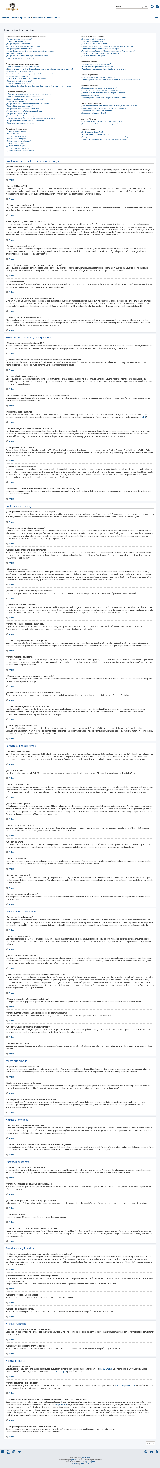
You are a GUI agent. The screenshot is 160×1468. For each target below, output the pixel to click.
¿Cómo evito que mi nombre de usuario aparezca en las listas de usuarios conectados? (39, 69)
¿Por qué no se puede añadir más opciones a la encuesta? (28, 104)
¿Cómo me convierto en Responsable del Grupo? (100, 48)
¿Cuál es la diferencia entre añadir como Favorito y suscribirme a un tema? (110, 106)
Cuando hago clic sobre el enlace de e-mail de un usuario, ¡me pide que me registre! (38, 86)
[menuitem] (152, 7)
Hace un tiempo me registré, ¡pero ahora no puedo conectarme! (30, 51)
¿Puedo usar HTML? (13, 134)
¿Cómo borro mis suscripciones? (93, 113)
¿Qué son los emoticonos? (16, 136)
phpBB (143, 417)
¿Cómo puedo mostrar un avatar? (19, 81)
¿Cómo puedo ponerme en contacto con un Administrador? (104, 139)
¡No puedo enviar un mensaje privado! (96, 64)
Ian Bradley (86, 1458)
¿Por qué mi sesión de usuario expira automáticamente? (27, 56)
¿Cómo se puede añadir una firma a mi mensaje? (25, 99)
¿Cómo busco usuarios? (90, 95)
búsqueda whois (61, 1404)
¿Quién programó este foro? (92, 132)
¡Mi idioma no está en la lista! (17, 76)
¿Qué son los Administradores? (93, 39)
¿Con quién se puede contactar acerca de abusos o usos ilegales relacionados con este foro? (116, 137)
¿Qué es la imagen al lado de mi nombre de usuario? (26, 79)
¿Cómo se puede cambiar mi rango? (20, 83)
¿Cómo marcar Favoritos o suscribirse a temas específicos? (104, 108)
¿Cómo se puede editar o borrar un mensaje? (23, 96)
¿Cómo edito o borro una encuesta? (19, 106)
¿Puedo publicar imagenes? (16, 138)
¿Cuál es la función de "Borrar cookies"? (21, 58)
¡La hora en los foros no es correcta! (19, 71)
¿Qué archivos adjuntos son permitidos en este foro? (101, 121)
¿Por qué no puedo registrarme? (18, 44)
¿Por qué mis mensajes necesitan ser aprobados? (25, 121)
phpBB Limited (105, 1369)
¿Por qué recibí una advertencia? (18, 113)
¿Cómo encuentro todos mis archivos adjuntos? (99, 124)
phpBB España (90, 1462)
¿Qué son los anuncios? (15, 143)
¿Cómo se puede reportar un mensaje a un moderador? (27, 116)
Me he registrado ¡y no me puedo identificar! (23, 46)
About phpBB (61, 1371)
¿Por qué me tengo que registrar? (19, 39)
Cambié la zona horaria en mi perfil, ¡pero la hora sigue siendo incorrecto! (34, 74)
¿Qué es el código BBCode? (16, 131)
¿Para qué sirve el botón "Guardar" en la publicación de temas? (30, 118)
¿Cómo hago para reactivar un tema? (20, 123)
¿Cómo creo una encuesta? (16, 101)
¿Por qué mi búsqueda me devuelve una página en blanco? (104, 93)
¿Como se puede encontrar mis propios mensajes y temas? (103, 98)
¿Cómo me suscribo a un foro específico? (96, 111)
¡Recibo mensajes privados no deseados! (97, 67)
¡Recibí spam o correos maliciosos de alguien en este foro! (103, 69)
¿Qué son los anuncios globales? (18, 141)
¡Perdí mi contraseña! (14, 53)
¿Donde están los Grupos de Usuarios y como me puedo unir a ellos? (107, 46)
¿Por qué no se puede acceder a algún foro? (23, 109)
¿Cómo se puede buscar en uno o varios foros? (99, 88)
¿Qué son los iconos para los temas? (20, 151)
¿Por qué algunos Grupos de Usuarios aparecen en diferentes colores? (108, 51)
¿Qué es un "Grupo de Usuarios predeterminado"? (100, 53)
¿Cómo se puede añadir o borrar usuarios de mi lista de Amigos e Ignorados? (111, 80)
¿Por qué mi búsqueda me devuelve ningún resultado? (102, 90)
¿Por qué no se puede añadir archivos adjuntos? (24, 111)
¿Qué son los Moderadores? (92, 41)
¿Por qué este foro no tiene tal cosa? (95, 134)
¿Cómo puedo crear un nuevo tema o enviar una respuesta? (29, 94)
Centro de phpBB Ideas (125, 1385)
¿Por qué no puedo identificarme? (19, 48)
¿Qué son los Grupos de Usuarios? (94, 44)
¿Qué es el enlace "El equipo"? (93, 56)
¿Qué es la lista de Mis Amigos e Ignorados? (98, 77)
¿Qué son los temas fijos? (15, 146)
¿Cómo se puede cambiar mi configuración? (23, 67)
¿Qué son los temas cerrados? (17, 148)
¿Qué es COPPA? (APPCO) (16, 41)
